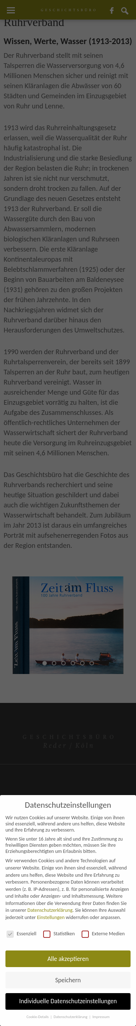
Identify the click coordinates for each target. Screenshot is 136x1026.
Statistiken (59, 934)
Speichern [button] (68, 980)
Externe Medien (103, 934)
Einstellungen (51, 917)
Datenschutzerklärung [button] (71, 1016)
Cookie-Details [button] (38, 1016)
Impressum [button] (101, 1016)
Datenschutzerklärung (50, 910)
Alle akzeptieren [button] (68, 959)
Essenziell (21, 934)
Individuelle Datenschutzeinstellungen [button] (68, 1001)
